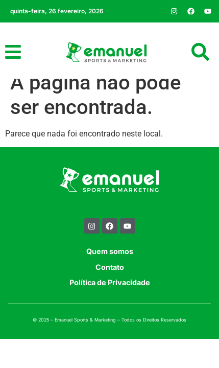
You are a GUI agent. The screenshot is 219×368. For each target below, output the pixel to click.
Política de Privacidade (109, 294)
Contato (109, 279)
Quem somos (109, 264)
